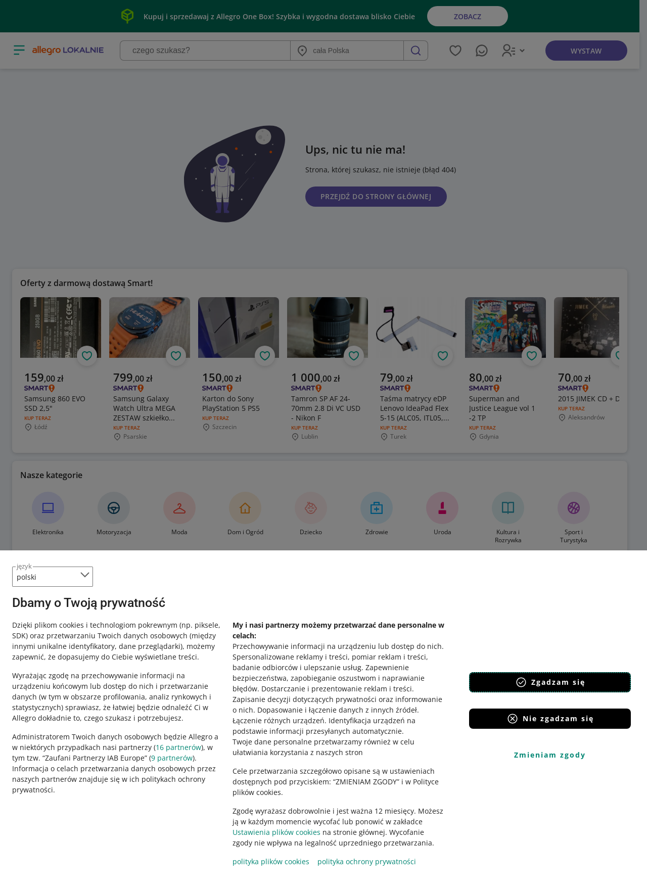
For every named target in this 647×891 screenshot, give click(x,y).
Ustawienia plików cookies (276, 832)
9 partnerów (172, 758)
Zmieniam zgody (550, 755)
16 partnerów (178, 747)
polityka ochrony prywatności (366, 861)
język (24, 566)
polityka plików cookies (271, 861)
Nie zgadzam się (550, 719)
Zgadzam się (550, 682)
